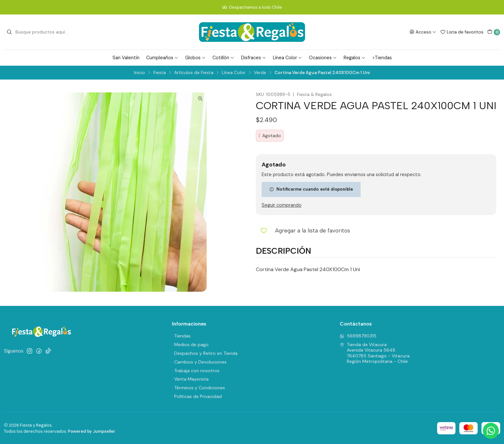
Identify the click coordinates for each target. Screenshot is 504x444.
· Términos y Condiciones (198, 388)
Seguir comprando (282, 205)
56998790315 (358, 336)
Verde (260, 73)
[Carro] (493, 32)
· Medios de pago (190, 344)
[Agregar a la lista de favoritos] (303, 230)
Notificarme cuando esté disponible (311, 189)
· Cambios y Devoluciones (199, 362)
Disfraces (253, 58)
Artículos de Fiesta (193, 73)
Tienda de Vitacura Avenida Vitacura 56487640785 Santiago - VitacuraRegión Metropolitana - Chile (375, 353)
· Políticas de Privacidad (197, 396)
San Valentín (126, 58)
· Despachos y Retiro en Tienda (205, 353)
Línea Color (287, 58)
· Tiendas (181, 336)
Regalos (354, 58)
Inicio (139, 73)
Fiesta (159, 73)
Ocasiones (323, 58)
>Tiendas (382, 58)
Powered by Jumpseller (91, 431)
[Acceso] (423, 31)
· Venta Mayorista (190, 379)
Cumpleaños (162, 58)
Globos (195, 58)
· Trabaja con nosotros (196, 370)
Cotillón (223, 58)
